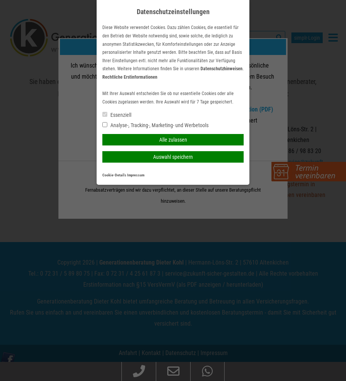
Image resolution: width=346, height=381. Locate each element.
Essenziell (116, 115)
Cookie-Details (114, 175)
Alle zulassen (173, 140)
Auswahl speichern (173, 157)
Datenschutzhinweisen (221, 68)
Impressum (135, 175)
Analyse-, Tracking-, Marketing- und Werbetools (155, 125)
